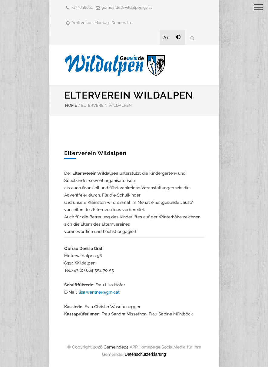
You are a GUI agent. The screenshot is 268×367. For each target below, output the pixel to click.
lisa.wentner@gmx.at (99, 292)
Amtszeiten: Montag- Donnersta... (102, 22)
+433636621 (82, 7)
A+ (166, 37)
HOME (71, 105)
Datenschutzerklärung (145, 354)
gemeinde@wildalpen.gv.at (126, 7)
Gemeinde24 (116, 347)
